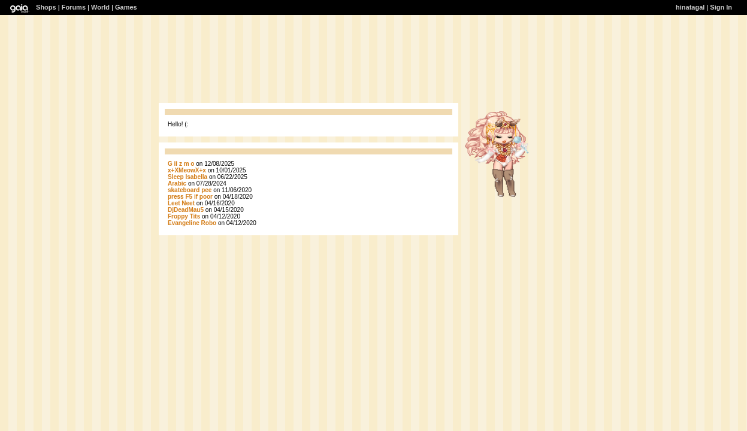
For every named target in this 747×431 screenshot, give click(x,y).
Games (126, 7)
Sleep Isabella (187, 177)
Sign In (721, 7)
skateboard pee (189, 190)
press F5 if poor (191, 196)
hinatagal (690, 7)
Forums (74, 7)
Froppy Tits (184, 216)
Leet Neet (181, 203)
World (100, 7)
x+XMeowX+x (187, 170)
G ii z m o (181, 163)
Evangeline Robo (192, 223)
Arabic (177, 183)
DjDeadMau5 (186, 210)
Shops (46, 7)
